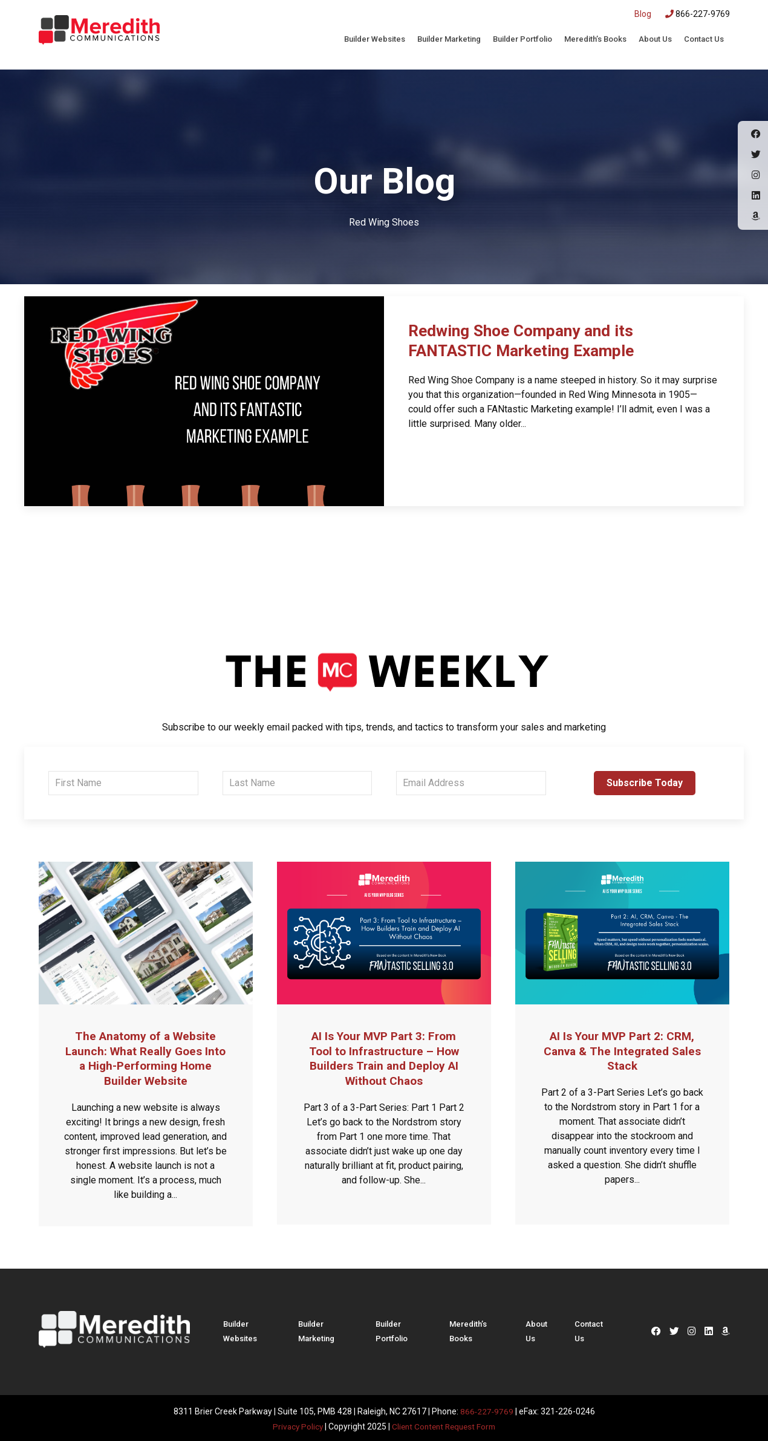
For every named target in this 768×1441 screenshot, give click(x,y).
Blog (642, 14)
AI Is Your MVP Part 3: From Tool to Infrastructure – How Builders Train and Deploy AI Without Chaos (384, 1058)
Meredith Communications (99, 33)
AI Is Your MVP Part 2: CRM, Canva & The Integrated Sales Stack (622, 1050)
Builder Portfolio (522, 39)
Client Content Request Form (444, 1424)
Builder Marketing (449, 39)
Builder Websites (374, 39)
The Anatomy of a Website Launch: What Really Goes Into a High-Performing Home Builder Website (145, 1058)
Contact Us (704, 39)
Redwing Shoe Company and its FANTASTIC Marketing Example (530, 340)
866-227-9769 (697, 14)
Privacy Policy (294, 1424)
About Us (655, 39)
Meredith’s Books (595, 39)
